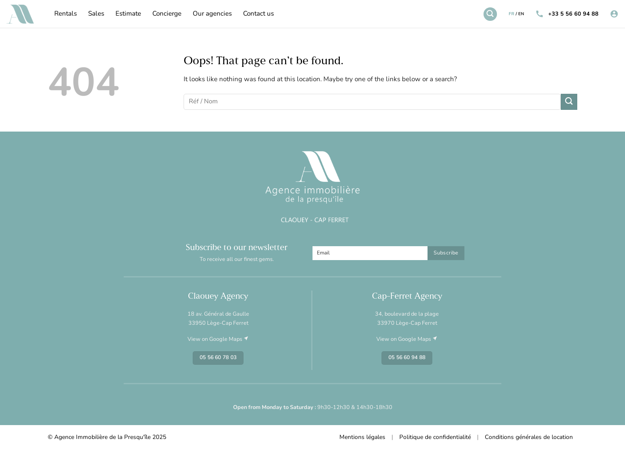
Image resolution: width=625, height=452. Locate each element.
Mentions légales (362, 437)
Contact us (258, 14)
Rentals (65, 14)
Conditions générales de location (529, 437)
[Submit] (569, 102)
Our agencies (212, 14)
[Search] (490, 13)
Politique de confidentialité (435, 437)
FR (511, 14)
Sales (96, 14)
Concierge (166, 14)
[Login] (614, 14)
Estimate (128, 14)
